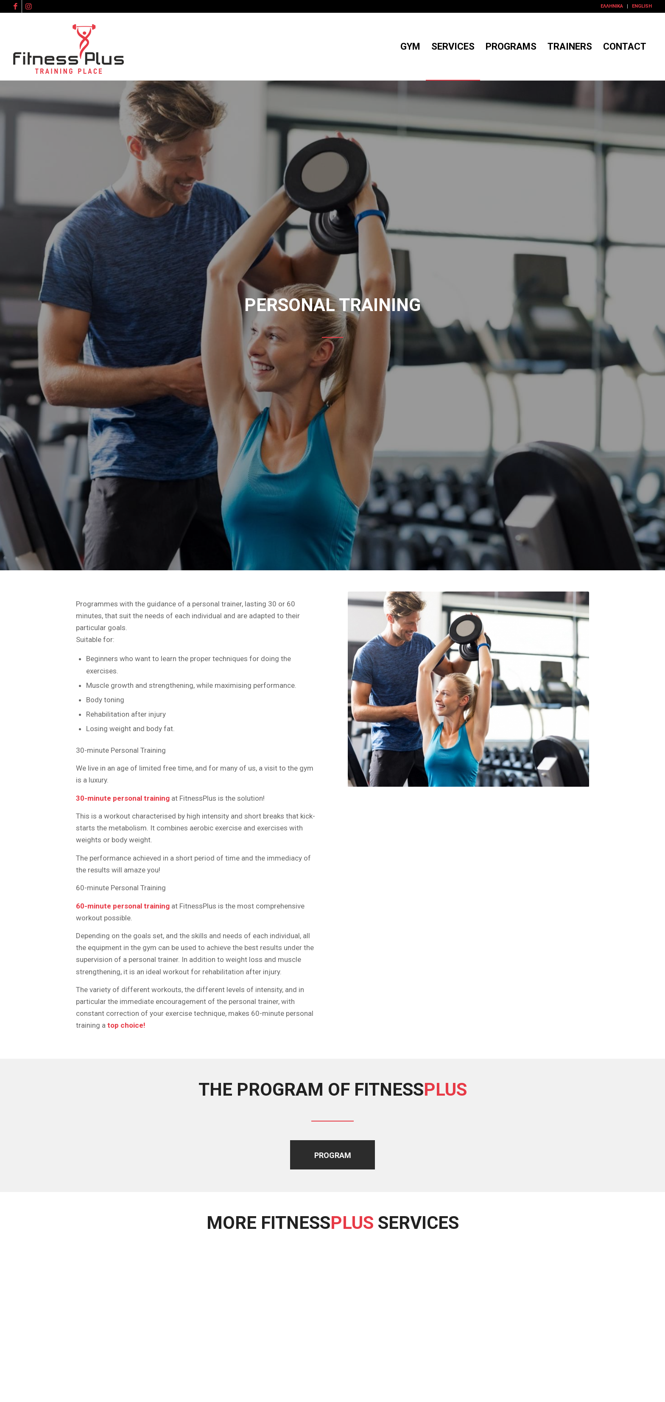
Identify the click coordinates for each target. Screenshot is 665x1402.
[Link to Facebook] (15, 6)
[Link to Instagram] (28, 6)
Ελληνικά (612, 6)
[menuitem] (612, 6)
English (642, 6)
